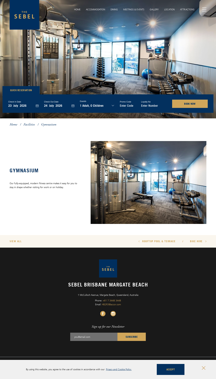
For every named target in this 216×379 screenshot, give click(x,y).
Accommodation (95, 9)
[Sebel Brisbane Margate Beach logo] (24, 15)
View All (16, 241)
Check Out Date (51, 102)
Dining (114, 9)
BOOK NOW (190, 103)
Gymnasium (48, 124)
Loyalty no (146, 102)
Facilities (29, 124)
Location (169, 9)
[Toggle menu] (204, 10)
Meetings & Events (133, 9)
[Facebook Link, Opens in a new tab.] (102, 313)
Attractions (187, 9)
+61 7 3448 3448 (112, 300)
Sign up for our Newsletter (108, 326)
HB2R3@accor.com (111, 304)
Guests (83, 101)
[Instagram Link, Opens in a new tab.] (113, 313)
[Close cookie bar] (203, 368)
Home (77, 9)
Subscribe (132, 336)
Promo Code (125, 102)
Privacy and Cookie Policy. (119, 369)
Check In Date (14, 102)
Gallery (154, 9)
